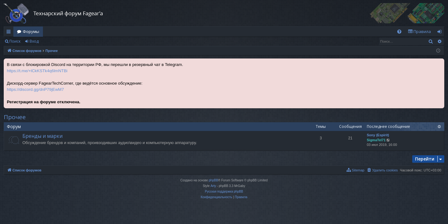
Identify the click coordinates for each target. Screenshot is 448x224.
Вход (34, 41)
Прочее (15, 117)
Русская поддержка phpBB (224, 191)
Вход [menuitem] (440, 33)
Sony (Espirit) (378, 135)
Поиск (15, 41)
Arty (213, 186)
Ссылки (9, 33)
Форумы (31, 31)
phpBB (213, 180)
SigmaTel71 (376, 140)
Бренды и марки (42, 136)
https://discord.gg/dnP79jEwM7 (35, 89)
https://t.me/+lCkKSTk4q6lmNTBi (37, 70)
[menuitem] (399, 31)
